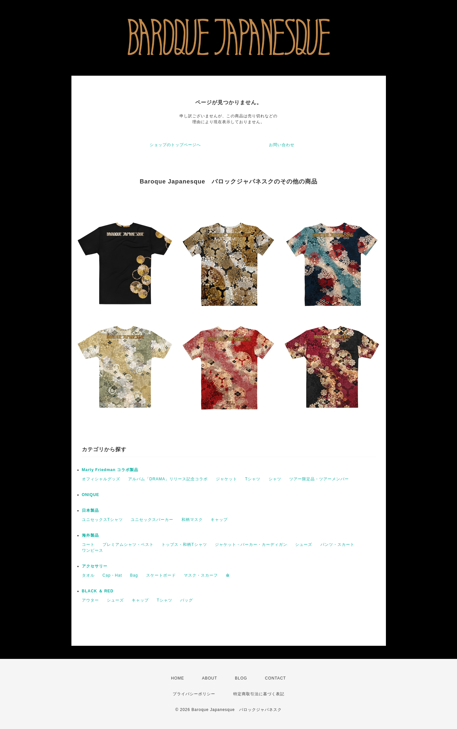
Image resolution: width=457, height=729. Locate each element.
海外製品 (90, 535)
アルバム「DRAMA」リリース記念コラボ (168, 479)
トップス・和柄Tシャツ (184, 544)
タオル (88, 575)
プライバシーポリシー (194, 694)
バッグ (186, 600)
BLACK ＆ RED (98, 591)
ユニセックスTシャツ (102, 519)
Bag (134, 575)
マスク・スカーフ (201, 575)
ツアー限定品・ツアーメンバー (319, 479)
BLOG (241, 678)
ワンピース (92, 550)
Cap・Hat (112, 575)
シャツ (275, 479)
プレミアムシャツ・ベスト (128, 544)
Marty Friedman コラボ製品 (110, 470)
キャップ (219, 519)
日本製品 (90, 510)
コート (88, 544)
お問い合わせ (282, 145)
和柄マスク (192, 519)
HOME (177, 678)
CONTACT (275, 678)
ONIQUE (90, 494)
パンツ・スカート (337, 544)
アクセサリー (94, 566)
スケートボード (161, 575)
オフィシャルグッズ (101, 479)
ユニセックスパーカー (152, 519)
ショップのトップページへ (175, 145)
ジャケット (226, 479)
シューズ (303, 544)
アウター (90, 600)
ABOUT (209, 678)
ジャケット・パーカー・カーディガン (251, 544)
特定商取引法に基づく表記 (258, 694)
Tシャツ (252, 479)
